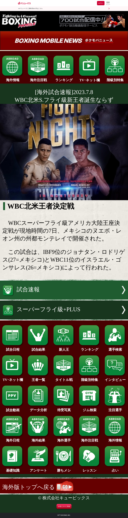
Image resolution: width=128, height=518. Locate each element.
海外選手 (64, 438)
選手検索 (115, 347)
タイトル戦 (64, 378)
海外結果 (38, 438)
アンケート (38, 468)
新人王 (64, 347)
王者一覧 (38, 378)
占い (115, 468)
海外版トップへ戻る (37, 487)
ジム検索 (89, 408)
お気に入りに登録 (64, 506)
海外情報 (12, 78)
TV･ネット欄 (89, 78)
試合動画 (12, 408)
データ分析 (38, 408)
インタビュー (115, 378)
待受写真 (64, 408)
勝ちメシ (64, 468)
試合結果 (38, 347)
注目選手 (115, 408)
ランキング (64, 78)
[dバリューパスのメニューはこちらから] (108, 3)
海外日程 (12, 438)
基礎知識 (12, 468)
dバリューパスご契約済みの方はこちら (30, 8)
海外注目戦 (38, 78)
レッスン (89, 468)
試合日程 (12, 347)
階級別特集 (115, 78)
